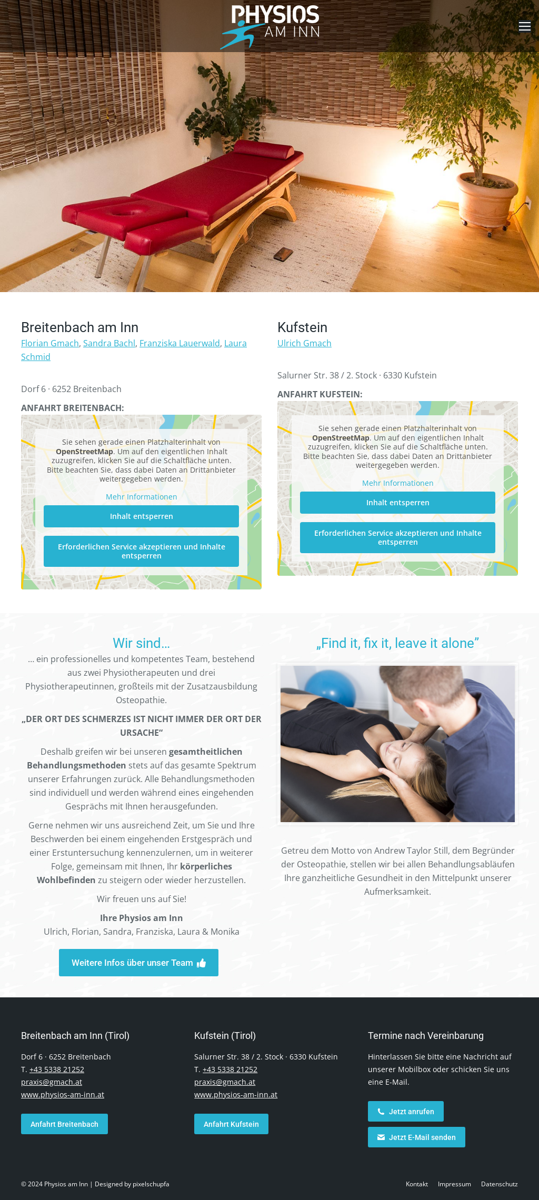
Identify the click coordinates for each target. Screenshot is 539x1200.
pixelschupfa (151, 1183)
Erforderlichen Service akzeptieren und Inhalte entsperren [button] (141, 551)
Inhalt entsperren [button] (141, 516)
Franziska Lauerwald (179, 343)
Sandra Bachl (109, 343)
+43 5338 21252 (56, 1069)
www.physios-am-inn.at (62, 1094)
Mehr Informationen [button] (141, 497)
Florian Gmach (50, 343)
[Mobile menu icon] (524, 26)
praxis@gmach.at (51, 1082)
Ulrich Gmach (304, 343)
